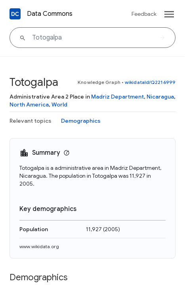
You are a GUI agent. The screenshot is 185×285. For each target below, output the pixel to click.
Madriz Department (117, 96)
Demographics (81, 120)
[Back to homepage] (15, 13)
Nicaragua (160, 96)
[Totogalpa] (92, 38)
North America (29, 104)
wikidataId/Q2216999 (150, 82)
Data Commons (49, 14)
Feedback (144, 13)
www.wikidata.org (39, 246)
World (59, 104)
